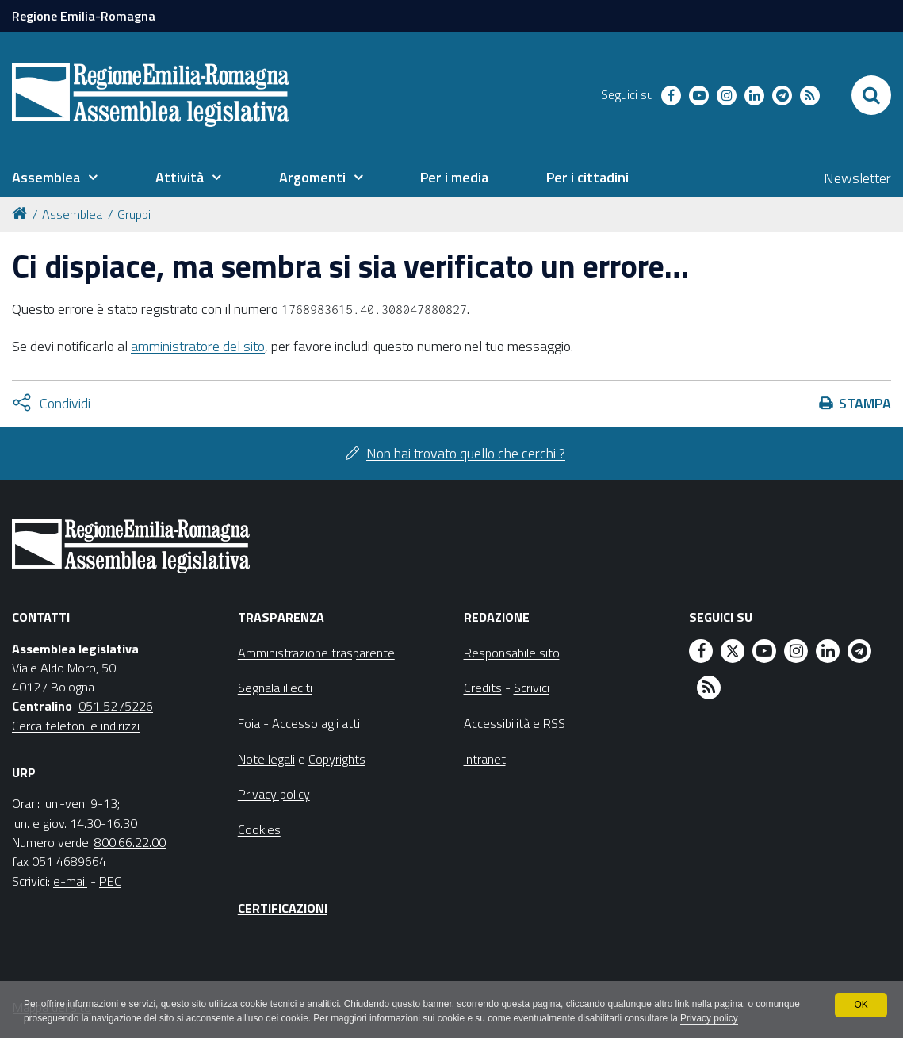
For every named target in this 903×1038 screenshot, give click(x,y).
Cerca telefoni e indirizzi (76, 725)
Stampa (865, 403)
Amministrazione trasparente (316, 652)
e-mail (70, 881)
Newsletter (857, 178)
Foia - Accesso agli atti (299, 723)
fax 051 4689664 (59, 861)
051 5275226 (115, 705)
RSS (554, 723)
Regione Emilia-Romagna (83, 15)
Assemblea (72, 214)
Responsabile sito (512, 652)
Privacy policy (763, 1019)
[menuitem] (55, 178)
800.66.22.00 (130, 842)
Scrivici (531, 687)
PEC (110, 881)
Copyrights (336, 758)
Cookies (259, 829)
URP (24, 772)
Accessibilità (497, 723)
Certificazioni (282, 907)
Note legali (266, 758)
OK (860, 1004)
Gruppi (134, 214)
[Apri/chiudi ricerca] (871, 95)
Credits (483, 687)
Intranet (485, 758)
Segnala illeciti (275, 687)
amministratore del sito (198, 346)
